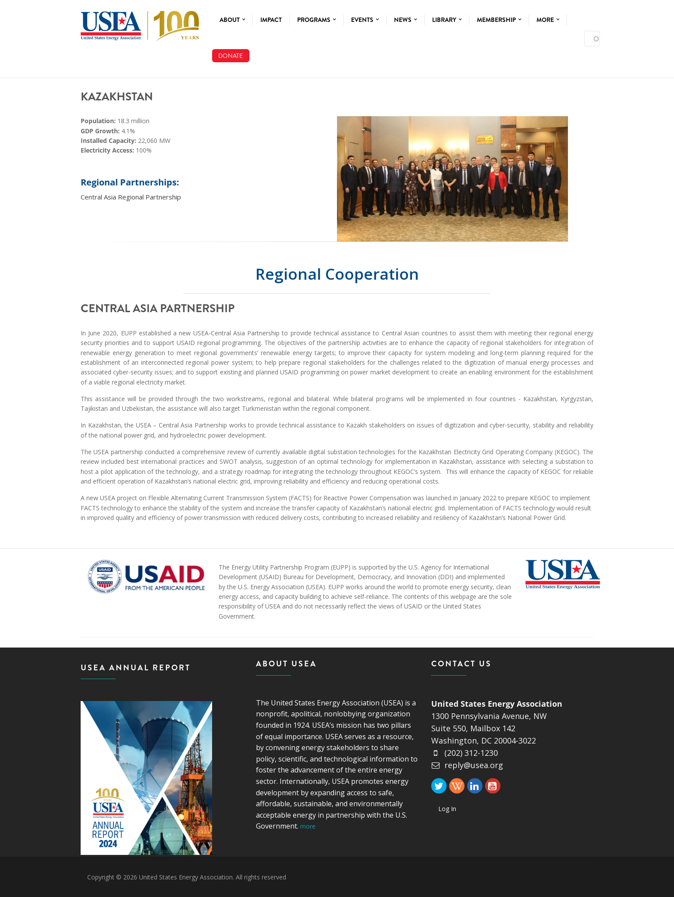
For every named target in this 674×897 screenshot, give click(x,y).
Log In (447, 808)
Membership (499, 19)
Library (446, 19)
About (232, 19)
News (405, 19)
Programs (316, 19)
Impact (271, 19)
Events (365, 19)
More (547, 19)
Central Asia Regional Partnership (131, 196)
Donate (230, 55)
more (308, 826)
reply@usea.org (467, 765)
